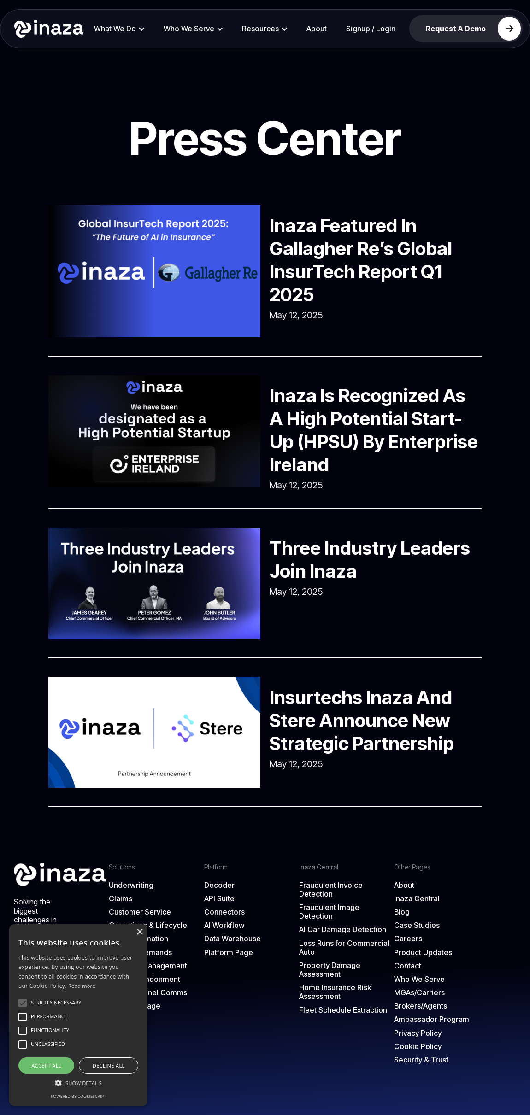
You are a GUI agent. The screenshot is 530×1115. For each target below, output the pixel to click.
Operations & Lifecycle (148, 925)
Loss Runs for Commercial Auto (344, 948)
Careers (408, 938)
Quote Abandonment (144, 979)
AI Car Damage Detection (342, 929)
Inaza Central (417, 898)
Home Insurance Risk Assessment (335, 992)
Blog (402, 912)
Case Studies (417, 925)
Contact (407, 966)
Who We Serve (419, 979)
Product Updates (423, 952)
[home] (45, 28)
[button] (119, 28)
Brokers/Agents (420, 1006)
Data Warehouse (232, 938)
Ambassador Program (431, 1019)
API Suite (219, 898)
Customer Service (140, 912)
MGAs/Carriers (419, 992)
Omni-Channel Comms (148, 992)
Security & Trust (421, 1060)
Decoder (219, 885)
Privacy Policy (418, 1033)
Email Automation (138, 938)
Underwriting (131, 885)
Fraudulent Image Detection (329, 912)
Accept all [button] (46, 1065)
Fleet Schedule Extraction (343, 1010)
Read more (81, 985)
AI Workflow (224, 925)
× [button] (139, 932)
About (316, 28)
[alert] (78, 1015)
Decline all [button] (109, 1065)
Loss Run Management (148, 966)
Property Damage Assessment (329, 970)
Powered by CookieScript (78, 1096)
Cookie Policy (418, 1046)
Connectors (224, 912)
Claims (120, 898)
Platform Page (228, 952)
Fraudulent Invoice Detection (331, 889)
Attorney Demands (140, 952)
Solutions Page (134, 1006)
